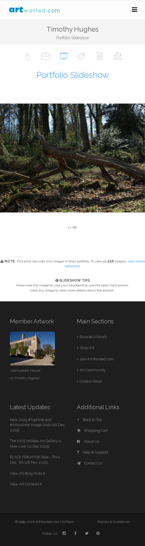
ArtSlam (68, 522)
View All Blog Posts (27, 473)
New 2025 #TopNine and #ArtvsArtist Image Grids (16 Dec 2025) (37, 425)
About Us (88, 441)
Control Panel (91, 381)
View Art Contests (26, 484)
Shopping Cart (92, 430)
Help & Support (92, 452)
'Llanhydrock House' (25, 370)
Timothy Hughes (27, 378)
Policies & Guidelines (113, 522)
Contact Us (89, 463)
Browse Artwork (93, 337)
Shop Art (87, 348)
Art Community (93, 370)
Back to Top (89, 420)
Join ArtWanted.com (97, 359)
